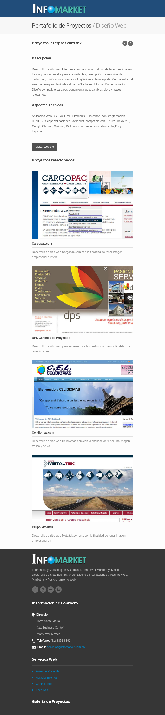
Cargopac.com (42, 243)
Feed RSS (42, 690)
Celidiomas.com (43, 432)
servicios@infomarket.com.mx (66, 647)
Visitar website (44, 146)
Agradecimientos (46, 677)
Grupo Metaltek (42, 527)
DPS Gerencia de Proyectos (51, 338)
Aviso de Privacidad (48, 671)
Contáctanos (44, 684)
